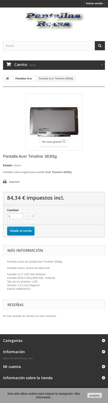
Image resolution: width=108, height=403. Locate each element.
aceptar (95, 395)
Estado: (8, 165)
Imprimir (14, 181)
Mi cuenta (12, 366)
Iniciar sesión (94, 3)
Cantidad (12, 210)
